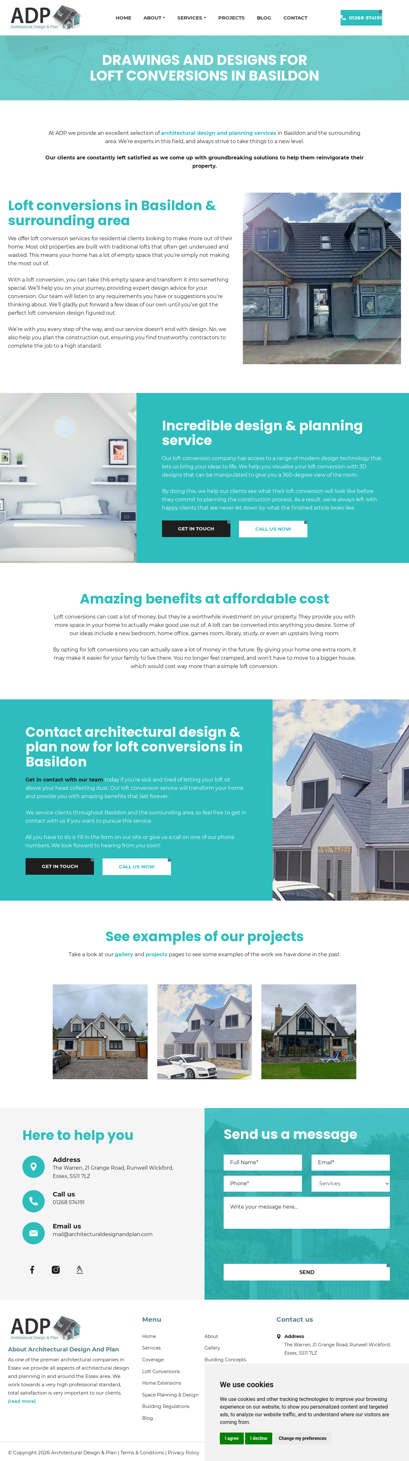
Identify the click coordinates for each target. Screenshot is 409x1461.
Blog (263, 18)
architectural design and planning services (218, 133)
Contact (295, 18)
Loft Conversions (161, 1370)
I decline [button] (258, 1438)
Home (119, 18)
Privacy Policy (183, 1450)
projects (156, 953)
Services (187, 18)
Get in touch (187, 528)
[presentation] (272, 1245)
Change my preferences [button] (302, 1438)
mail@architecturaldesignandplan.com (103, 1233)
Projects (229, 18)
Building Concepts (225, 1359)
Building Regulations (165, 1405)
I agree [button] (232, 1438)
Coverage (153, 1359)
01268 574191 (361, 18)
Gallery (212, 1347)
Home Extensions (161, 1382)
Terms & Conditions (142, 1450)
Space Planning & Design (170, 1393)
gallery (124, 953)
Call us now (248, 528)
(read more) (22, 1400)
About (149, 18)
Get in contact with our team (64, 779)
